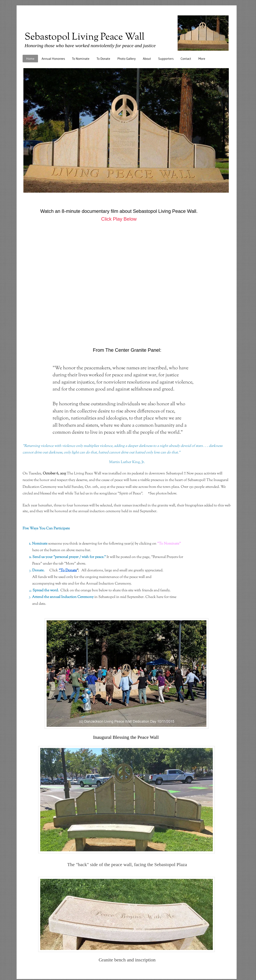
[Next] (231, 130)
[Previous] (22, 130)
